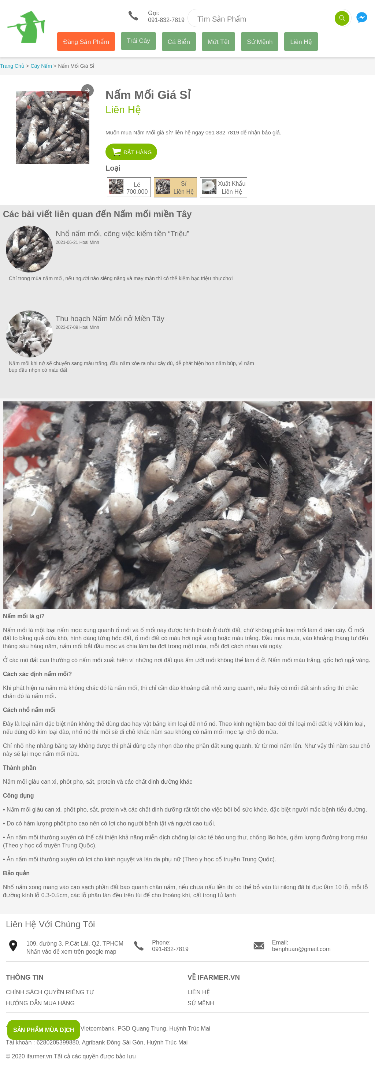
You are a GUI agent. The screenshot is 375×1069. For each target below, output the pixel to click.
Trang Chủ (12, 66)
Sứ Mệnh (259, 41)
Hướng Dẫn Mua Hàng (40, 1003)
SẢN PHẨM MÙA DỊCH (43, 1030)
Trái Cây (138, 40)
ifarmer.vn (39, 1056)
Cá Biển (179, 41)
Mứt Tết (218, 41)
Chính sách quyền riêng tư (50, 992)
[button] (87, 90)
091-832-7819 (170, 949)
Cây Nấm (41, 66)
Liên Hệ (301, 41)
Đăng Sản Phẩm (86, 41)
